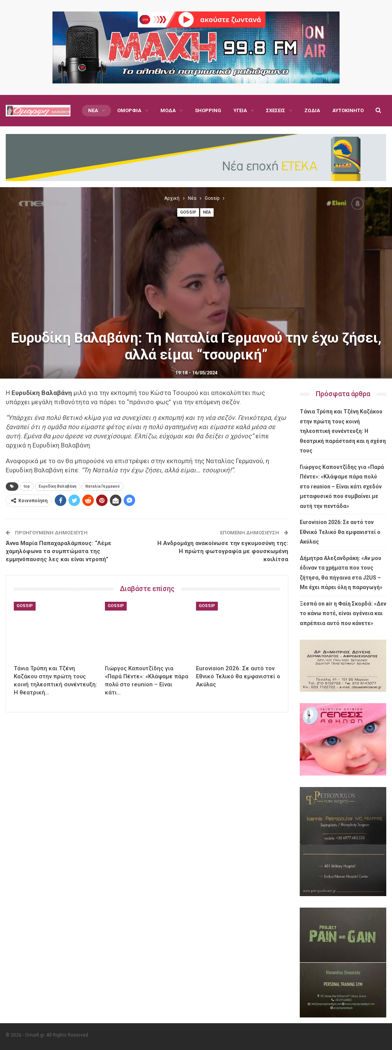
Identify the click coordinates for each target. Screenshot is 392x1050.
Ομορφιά (129, 110)
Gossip (188, 212)
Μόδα (168, 110)
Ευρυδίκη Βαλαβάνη (58, 486)
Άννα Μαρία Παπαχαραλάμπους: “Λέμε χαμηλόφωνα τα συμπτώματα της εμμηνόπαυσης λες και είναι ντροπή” (58, 551)
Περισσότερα (321, 110)
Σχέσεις (275, 110)
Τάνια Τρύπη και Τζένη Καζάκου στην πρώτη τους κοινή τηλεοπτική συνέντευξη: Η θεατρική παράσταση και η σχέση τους (343, 431)
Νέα (93, 110)
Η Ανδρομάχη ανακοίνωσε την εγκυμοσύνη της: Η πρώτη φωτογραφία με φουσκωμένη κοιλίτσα (222, 551)
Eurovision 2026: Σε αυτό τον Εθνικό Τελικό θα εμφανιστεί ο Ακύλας (340, 532)
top (27, 486)
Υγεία (240, 110)
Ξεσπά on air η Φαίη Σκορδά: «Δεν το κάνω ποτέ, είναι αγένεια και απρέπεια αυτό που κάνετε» (343, 613)
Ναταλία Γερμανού (102, 486)
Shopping (208, 110)
